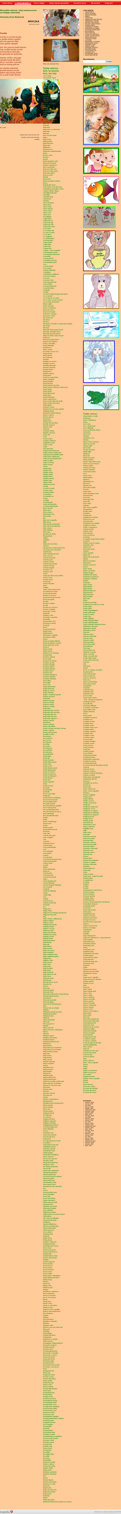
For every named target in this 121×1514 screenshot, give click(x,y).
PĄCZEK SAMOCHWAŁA (92, 24)
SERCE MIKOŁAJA (91, 37)
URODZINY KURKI (90, 38)
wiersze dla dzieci (35, 137)
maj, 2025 (88, 1117)
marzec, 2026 (89, 1104)
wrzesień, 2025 (89, 1111)
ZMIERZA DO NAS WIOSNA (93, 19)
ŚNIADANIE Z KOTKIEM (92, 41)
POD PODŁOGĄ (90, 32)
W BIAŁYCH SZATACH (92, 34)
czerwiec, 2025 (89, 1116)
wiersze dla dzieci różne (33, 134)
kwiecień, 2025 (89, 1118)
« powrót (36, 139)
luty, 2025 (88, 1121)
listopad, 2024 (89, 1124)
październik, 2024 (90, 1126)
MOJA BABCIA (89, 31)
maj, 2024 (88, 1132)
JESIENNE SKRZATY (91, 47)
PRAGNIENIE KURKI (91, 43)
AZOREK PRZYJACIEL (92, 22)
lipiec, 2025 (88, 1114)
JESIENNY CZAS (90, 44)
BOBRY (87, 16)
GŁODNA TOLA (89, 52)
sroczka (28, 137)
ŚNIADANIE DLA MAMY (92, 28)
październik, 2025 (90, 1110)
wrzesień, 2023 (89, 1142)
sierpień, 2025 (89, 1113)
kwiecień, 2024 (89, 1133)
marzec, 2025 (89, 1120)
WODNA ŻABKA (90, 25)
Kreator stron (98, 1512)
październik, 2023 (90, 1141)
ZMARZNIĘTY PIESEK (92, 21)
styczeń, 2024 (89, 1138)
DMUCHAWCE (89, 12)
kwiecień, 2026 (89, 1102)
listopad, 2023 (89, 1139)
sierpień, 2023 (89, 1144)
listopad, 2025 (89, 1108)
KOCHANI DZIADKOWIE (92, 29)
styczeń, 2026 (89, 1107)
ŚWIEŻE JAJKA (90, 46)
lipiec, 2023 (88, 1145)
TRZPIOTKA (89, 18)
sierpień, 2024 (89, 1127)
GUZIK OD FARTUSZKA (92, 35)
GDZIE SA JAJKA (90, 13)
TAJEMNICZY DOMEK (92, 27)
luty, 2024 (88, 1136)
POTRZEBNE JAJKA (91, 53)
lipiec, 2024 (88, 1129)
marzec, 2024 (89, 1135)
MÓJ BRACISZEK (90, 49)
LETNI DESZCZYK (90, 50)
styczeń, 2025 (89, 1123)
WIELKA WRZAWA (90, 15)
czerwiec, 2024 (89, 1130)
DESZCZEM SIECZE (91, 55)
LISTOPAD (88, 40)
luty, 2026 (88, 1105)
